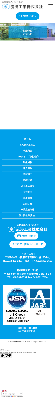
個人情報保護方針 (27, 215)
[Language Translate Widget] (11, 393)
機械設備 (27, 180)
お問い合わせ (28, 16)
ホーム (27, 139)
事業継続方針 (27, 209)
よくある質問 (27, 186)
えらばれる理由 (27, 144)
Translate (16, 396)
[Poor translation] (8, 355)
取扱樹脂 (27, 162)
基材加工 (27, 174)
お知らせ (27, 203)
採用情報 (27, 197)
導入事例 (27, 168)
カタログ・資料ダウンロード (27, 244)
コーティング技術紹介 (28, 156)
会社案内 (27, 192)
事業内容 (27, 150)
